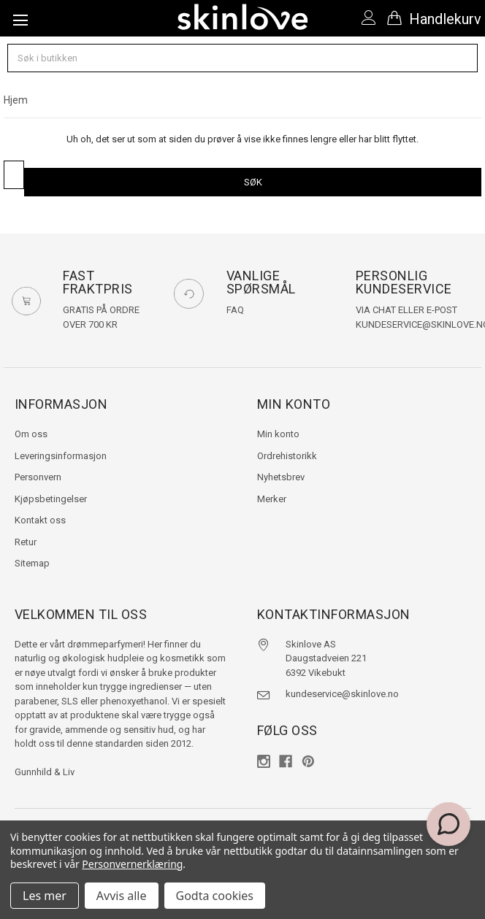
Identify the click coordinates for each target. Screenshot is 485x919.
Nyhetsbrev (281, 477)
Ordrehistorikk (287, 455)
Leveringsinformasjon (61, 455)
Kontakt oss (40, 520)
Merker (271, 498)
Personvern (38, 477)
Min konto (278, 433)
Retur (26, 542)
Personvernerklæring (132, 864)
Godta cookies (214, 896)
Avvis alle (121, 896)
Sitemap (32, 563)
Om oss (31, 433)
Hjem (16, 100)
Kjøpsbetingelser (51, 498)
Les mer (44, 896)
